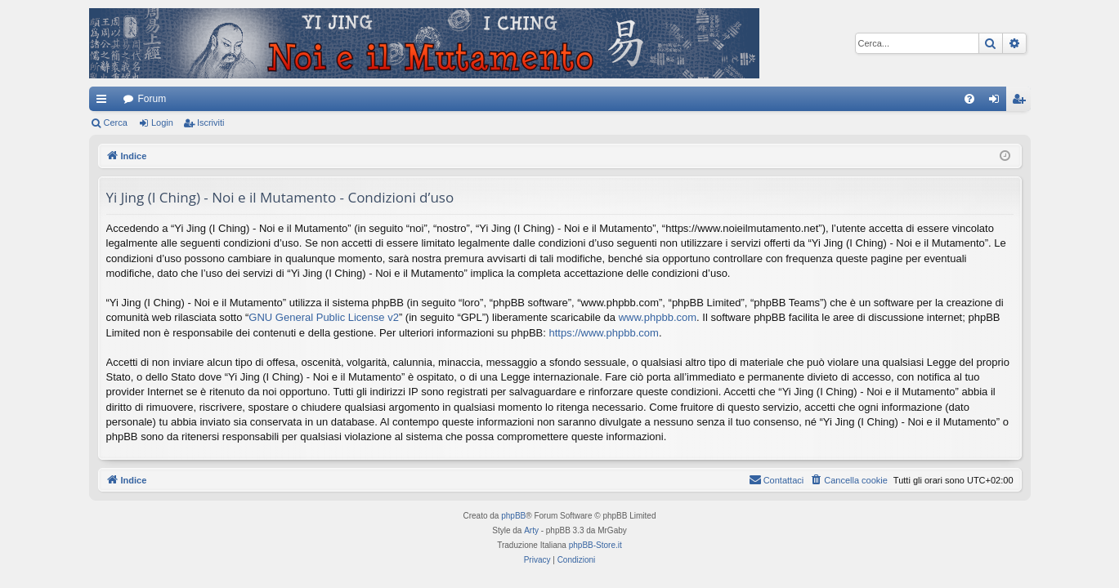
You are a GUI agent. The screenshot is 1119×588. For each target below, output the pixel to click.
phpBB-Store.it (595, 545)
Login (162, 122)
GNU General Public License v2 (323, 317)
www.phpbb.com (657, 317)
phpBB (513, 515)
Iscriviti (211, 122)
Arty (531, 530)
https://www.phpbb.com (604, 333)
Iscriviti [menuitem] (1022, 102)
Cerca (116, 122)
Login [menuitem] (996, 102)
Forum (152, 99)
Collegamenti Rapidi (105, 102)
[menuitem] (969, 99)
